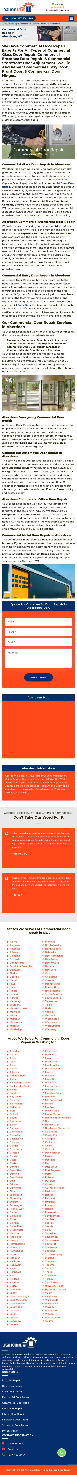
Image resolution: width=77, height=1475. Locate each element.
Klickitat (14, 1282)
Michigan (15, 1019)
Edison (14, 1184)
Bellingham (16, 1103)
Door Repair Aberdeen (18, 24)
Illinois (13, 991)
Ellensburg (16, 1194)
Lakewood (16, 1307)
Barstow (14, 1093)
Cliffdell (14, 1145)
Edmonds (15, 1187)
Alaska (14, 941)
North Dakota (53, 948)
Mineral (49, 1103)
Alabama (15, 945)
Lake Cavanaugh (19, 1296)
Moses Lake (52, 1110)
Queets (49, 1184)
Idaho (13, 987)
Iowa (12, 983)
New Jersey (51, 959)
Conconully (16, 1149)
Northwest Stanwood (57, 1128)
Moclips (49, 1107)
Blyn (12, 1110)
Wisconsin (51, 1022)
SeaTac (49, 1223)
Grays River (16, 1226)
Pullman (49, 1177)
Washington (52, 1019)
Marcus (49, 1072)
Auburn (14, 1079)
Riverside (50, 1201)
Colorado (15, 959)
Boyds (13, 1117)
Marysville (50, 1082)
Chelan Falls (16, 1138)
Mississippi (16, 1029)
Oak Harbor (51, 1131)
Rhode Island (52, 991)
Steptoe (49, 1261)
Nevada (49, 966)
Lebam (14, 1317)
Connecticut (17, 962)
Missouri (14, 1026)
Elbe (12, 1191)
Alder (13, 1061)
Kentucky (15, 1001)
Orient (48, 1145)
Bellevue (14, 1100)
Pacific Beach (52, 1152)
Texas (48, 1005)
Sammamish (52, 1216)
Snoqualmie (52, 1240)
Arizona (14, 952)
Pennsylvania (52, 983)
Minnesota (16, 1022)
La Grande (15, 1289)
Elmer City (15, 1198)
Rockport (50, 1205)
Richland (50, 1198)
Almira (13, 1068)
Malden (49, 1054)
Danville (14, 1166)
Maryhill (49, 1079)
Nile (47, 1121)
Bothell (14, 1114)
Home (5, 24)
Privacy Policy (10, 1431)
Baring (13, 1089)
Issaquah (15, 1258)
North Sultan (52, 1124)
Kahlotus (15, 1261)
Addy (13, 1058)
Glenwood (15, 1216)
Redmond (51, 1191)
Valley (48, 1293)
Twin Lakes (51, 1282)
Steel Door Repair (12, 1391)
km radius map (38, 730)
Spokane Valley (53, 1254)
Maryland (15, 1012)
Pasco (48, 1163)
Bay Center (16, 1096)
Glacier (14, 1212)
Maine (13, 1015)
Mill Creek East (53, 1100)
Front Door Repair (12, 1408)
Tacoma (50, 1265)
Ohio (48, 973)
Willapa (49, 1314)
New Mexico (52, 962)
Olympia (50, 1138)
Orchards (50, 1142)
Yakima (49, 1321)
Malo (48, 1058)
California (15, 955)
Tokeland (50, 1275)
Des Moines (16, 1177)
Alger (13, 1065)
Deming (14, 1173)
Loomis (14, 1324)
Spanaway (51, 1247)
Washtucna (51, 1303)
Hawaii (14, 980)
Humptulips (16, 1251)
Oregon (49, 980)
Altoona (14, 1072)
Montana (50, 941)
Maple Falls (51, 1061)
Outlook (49, 1149)
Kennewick (16, 1272)
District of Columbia (21, 966)
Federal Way (17, 1209)
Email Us (13, 1449)
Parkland (50, 1159)
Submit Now (38, 677)
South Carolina (53, 994)
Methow (50, 1096)
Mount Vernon (53, 1114)
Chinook (14, 1142)
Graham (14, 1223)
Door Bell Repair (11, 1380)
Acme (13, 1054)
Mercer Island (52, 1086)
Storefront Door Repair (15, 1425)
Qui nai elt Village (55, 1187)
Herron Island (17, 1244)
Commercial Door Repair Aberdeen (45, 24)
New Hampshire (54, 955)
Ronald (49, 1209)
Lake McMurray (18, 1300)
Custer (13, 1163)
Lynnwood (51, 1051)
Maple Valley (52, 1065)
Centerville (16, 1131)
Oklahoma (51, 976)
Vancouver (51, 1296)
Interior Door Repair (13, 1414)
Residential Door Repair (15, 1397)
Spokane (50, 1251)
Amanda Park (17, 1075)
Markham (50, 1075)
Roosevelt (51, 1212)
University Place (54, 1286)
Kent (12, 1275)
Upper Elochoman (55, 1289)
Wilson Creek (52, 1317)
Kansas (14, 998)
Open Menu (71, 18)
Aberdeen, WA (15, 1443)
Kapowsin (15, 1265)
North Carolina (53, 945)
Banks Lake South (20, 1086)
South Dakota (53, 998)
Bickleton (15, 1107)
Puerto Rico (52, 987)
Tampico (50, 1268)
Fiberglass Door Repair (15, 1419)
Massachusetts (18, 1008)
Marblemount (53, 1068)
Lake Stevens (17, 1303)
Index (13, 1254)
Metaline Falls (53, 1093)
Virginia (49, 1012)
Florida (14, 973)
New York (50, 969)
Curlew (14, 1156)
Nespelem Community (58, 1117)
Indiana (14, 994)
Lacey (13, 1293)
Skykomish (51, 1237)
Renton (49, 1194)
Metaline (50, 1089)
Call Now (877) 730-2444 (19, 18)
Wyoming (50, 1029)
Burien (13, 1124)
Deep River (16, 1170)
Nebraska (50, 952)
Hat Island (15, 1237)
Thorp (48, 1272)
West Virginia (52, 1026)
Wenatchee (51, 1310)
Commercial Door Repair (16, 1403)
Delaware (15, 969)
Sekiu (48, 1230)
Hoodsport (16, 1247)
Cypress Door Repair (59, 1470)
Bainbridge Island (20, 1082)
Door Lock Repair (12, 1386)
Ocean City (51, 1135)
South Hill (50, 1244)
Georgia (14, 976)
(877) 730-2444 (16, 1455)
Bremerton (16, 1121)
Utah (48, 1008)
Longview (15, 1321)
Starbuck (50, 1258)
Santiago (50, 1219)
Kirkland (14, 1279)
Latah (13, 1314)
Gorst (13, 1219)
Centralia (15, 1135)
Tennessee (51, 1001)
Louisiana (15, 1005)
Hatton (14, 1240)
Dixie (12, 1180)
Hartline (14, 1233)
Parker (49, 1156)
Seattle (49, 1226)
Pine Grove (51, 1166)
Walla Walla (51, 1300)
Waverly (49, 1307)
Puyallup (50, 1180)
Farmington (16, 1205)
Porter (48, 1173)
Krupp (13, 1286)
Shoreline (50, 1233)
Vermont (50, 1015)
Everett (14, 1201)
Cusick (13, 1159)
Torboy (49, 1279)
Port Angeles (52, 1170)
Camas (14, 1128)
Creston (14, 1152)
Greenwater (16, 1230)
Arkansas (15, 948)
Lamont (14, 1310)
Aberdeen (15, 1051)
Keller (13, 1268)
